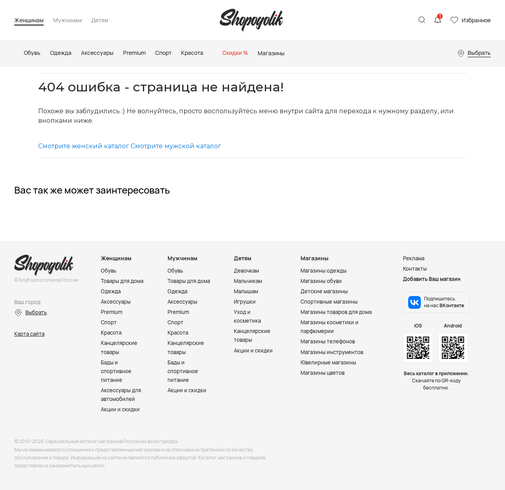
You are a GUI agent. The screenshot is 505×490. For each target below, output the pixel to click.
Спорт (109, 322)
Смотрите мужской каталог (176, 146)
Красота (111, 332)
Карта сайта (29, 333)
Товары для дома (122, 281)
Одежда (111, 291)
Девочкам (246, 270)
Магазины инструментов (332, 352)
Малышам (246, 291)
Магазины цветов (323, 372)
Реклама (413, 258)
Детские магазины (324, 291)
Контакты (415, 268)
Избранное (476, 20)
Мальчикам (248, 281)
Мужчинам (67, 20)
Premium (111, 312)
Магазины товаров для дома (336, 312)
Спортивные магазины (329, 301)
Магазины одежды (324, 270)
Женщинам (29, 20)
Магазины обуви (321, 281)
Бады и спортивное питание (116, 371)
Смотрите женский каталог (83, 146)
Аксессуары (116, 301)
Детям (99, 20)
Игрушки (245, 301)
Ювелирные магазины (328, 362)
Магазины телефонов (328, 341)
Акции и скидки (120, 409)
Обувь (108, 270)
